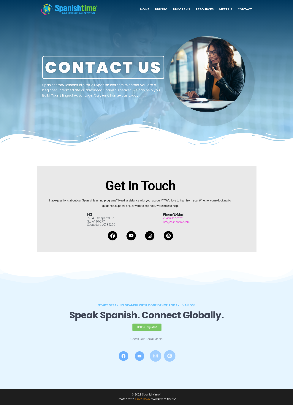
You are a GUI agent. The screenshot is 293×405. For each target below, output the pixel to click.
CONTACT (245, 9)
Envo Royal (143, 399)
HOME (144, 9)
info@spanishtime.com (176, 221)
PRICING (161, 9)
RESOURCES (205, 9)
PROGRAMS (181, 9)
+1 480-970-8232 (173, 218)
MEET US (225, 9)
